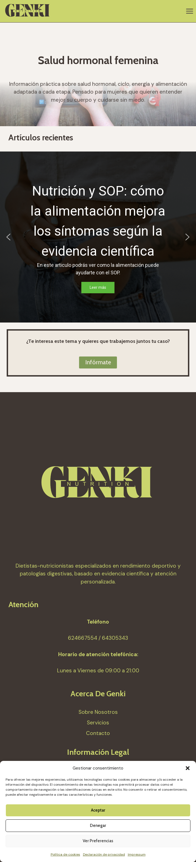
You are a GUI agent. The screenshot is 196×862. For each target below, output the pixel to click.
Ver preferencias (98, 840)
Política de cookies (65, 854)
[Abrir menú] (189, 11)
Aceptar (98, 810)
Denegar (98, 825)
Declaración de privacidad (104, 854)
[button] (187, 768)
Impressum (137, 854)
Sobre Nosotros (98, 712)
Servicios (98, 722)
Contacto (98, 733)
